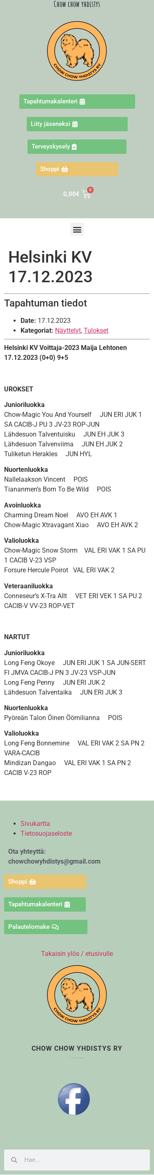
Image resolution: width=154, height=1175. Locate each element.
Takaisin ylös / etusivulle (77, 954)
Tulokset (96, 330)
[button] (77, 229)
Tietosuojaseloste (46, 833)
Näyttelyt (68, 330)
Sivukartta (35, 824)
